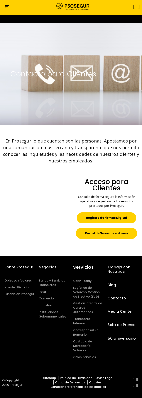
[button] (138, 6)
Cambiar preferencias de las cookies (78, 387)
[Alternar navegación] (133, 7)
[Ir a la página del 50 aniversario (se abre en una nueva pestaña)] (71, 19)
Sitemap (49, 378)
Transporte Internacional (83, 321)
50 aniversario (122, 338)
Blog (112, 284)
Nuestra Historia (16, 287)
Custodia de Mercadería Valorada (82, 345)
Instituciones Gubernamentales (52, 314)
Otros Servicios (84, 357)
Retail (43, 292)
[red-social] (133, 380)
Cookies (95, 382)
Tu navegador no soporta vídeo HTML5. (71, 19)
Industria (45, 305)
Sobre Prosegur (18, 267)
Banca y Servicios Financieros (52, 282)
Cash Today (82, 281)
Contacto (117, 298)
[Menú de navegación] (7, 7)
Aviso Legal (104, 378)
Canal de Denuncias (70, 382)
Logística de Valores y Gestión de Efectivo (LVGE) (87, 292)
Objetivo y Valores (18, 280)
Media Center (120, 311)
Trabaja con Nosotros (119, 269)
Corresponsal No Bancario (86, 332)
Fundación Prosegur (19, 294)
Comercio (46, 298)
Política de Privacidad (76, 378)
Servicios (83, 267)
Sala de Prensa (122, 324)
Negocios (48, 267)
